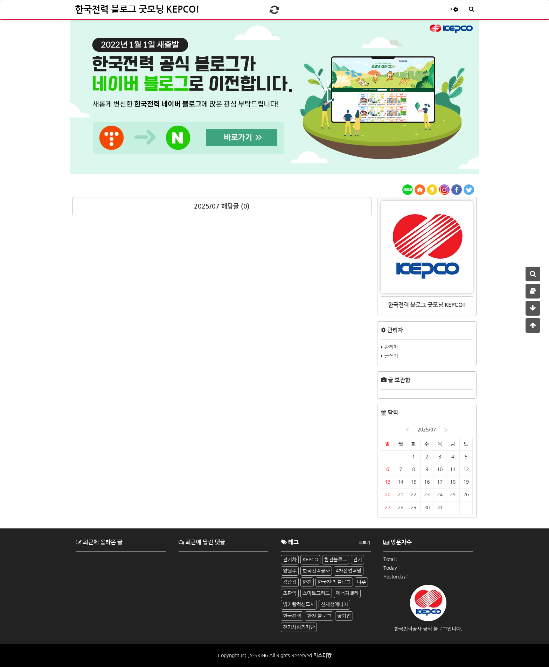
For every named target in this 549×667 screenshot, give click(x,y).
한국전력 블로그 (334, 582)
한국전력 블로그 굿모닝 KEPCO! (137, 9)
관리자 (391, 347)
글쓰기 (391, 355)
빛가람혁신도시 (299, 604)
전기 (357, 559)
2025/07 (426, 429)
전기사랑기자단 (299, 627)
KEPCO (310, 559)
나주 (361, 582)
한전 (307, 582)
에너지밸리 (347, 593)
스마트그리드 (316, 593)
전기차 (290, 559)
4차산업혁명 (348, 570)
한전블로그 (335, 559)
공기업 (344, 615)
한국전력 (292, 615)
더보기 (364, 543)
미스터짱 (322, 655)
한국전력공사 (316, 570)
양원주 (290, 570)
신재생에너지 (334, 604)
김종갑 (290, 582)
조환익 (290, 593)
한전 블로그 (319, 615)
